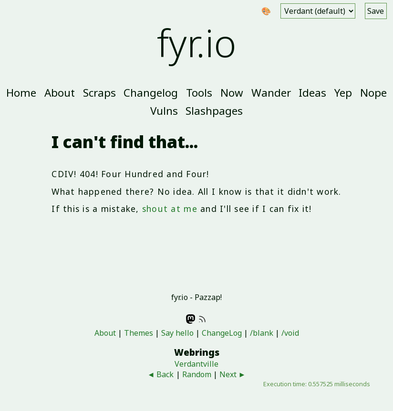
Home (21, 92)
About (59, 92)
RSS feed (202, 319)
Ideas (312, 92)
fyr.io (197, 42)
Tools (199, 92)
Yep (343, 92)
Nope (373, 92)
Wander (271, 92)
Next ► (232, 374)
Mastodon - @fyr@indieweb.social (191, 319)
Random (196, 374)
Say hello (177, 333)
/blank (261, 333)
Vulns (164, 110)
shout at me (169, 208)
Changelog (151, 92)
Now (231, 92)
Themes (138, 333)
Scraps (99, 92)
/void (290, 333)
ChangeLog (222, 333)
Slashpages (214, 110)
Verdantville (196, 364)
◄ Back (160, 374)
